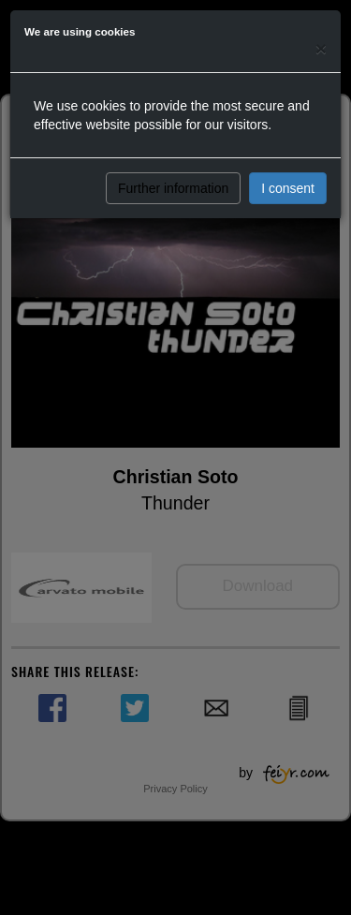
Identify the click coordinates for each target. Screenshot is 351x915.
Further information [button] (173, 188)
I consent (287, 188)
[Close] (321, 48)
